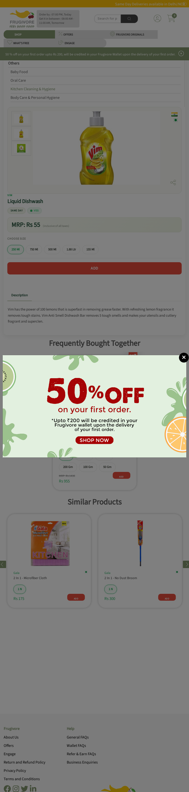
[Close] (184, 358)
